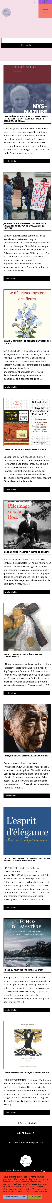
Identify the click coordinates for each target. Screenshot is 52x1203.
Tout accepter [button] (35, 1197)
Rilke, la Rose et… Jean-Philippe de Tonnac (26, 552)
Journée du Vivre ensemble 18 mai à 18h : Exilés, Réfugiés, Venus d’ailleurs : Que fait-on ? (25, 226)
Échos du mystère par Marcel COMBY (23, 970)
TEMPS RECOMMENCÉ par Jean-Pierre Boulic (26, 1073)
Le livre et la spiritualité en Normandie (26, 449)
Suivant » (32, 1122)
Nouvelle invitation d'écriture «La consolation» (23, 655)
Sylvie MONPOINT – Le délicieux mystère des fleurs (27, 342)
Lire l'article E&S (11, 161)
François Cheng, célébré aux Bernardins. (26, 756)
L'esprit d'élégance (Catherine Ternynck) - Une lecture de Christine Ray (27, 859)
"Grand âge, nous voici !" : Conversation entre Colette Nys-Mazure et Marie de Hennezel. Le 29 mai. (26, 118)
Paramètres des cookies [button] (15, 1197)
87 (26, 1122)
